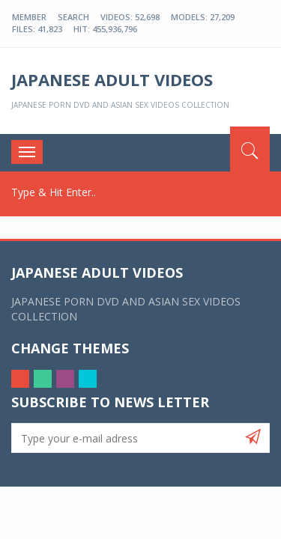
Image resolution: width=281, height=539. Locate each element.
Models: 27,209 (203, 16)
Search (73, 16)
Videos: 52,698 (130, 16)
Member (29, 16)
